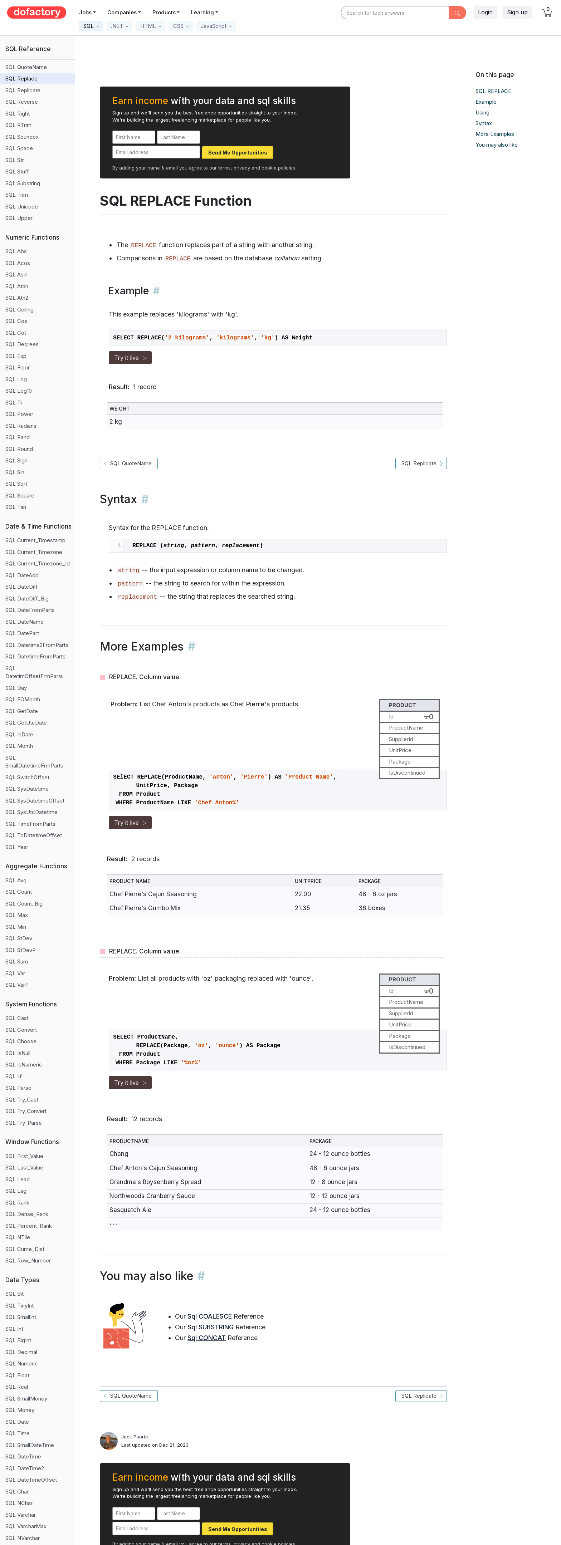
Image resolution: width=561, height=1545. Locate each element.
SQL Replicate (22, 90)
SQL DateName (24, 621)
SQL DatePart (22, 633)
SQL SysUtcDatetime (31, 812)
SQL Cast (17, 1018)
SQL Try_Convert (26, 1111)
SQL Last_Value (24, 1167)
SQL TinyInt (19, 1305)
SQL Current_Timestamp (35, 540)
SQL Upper (19, 218)
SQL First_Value (24, 1156)
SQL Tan (15, 507)
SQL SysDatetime (27, 788)
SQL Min (15, 926)
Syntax (483, 123)
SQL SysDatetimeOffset (34, 800)
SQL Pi (13, 402)
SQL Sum (16, 961)
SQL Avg (15, 880)
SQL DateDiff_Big (27, 598)
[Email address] (156, 152)
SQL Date (17, 1421)
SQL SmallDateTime (29, 1445)
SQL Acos (17, 263)
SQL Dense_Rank (26, 1214)
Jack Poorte (134, 1436)
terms (224, 168)
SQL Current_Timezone (33, 552)
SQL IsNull (17, 1053)
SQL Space (19, 148)
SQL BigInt (18, 1340)
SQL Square (19, 495)
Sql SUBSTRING (210, 1327)
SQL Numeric (21, 1363)
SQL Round (19, 449)
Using (482, 112)
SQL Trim (16, 194)
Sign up (517, 12)
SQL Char (17, 1491)
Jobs (85, 12)
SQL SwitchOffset (27, 777)
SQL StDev (18, 938)
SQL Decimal (21, 1352)
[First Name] (133, 137)
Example (486, 101)
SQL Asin (16, 274)
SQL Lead (17, 1179)
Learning (202, 12)
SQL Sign (16, 460)
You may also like (496, 144)
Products (164, 12)
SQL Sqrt (16, 483)
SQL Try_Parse (23, 1122)
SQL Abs (16, 251)
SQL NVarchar (22, 1538)
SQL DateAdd (22, 575)
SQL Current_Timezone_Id (37, 563)
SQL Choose (20, 1041)
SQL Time (17, 1433)
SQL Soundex (22, 136)
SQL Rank (17, 1202)
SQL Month (19, 745)
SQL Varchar (20, 1514)
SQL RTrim (18, 125)
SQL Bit (14, 1293)
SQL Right (17, 113)
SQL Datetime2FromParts (36, 645)
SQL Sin (14, 472)
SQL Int (14, 1328)
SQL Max (16, 915)
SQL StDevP (20, 950)
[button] (91, 26)
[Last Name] (178, 137)
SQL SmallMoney (26, 1398)
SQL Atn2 (16, 297)
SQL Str (14, 160)
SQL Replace (21, 78)
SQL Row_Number (28, 1260)
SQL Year (16, 847)
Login (485, 12)
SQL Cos (16, 321)
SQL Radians (20, 425)
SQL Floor (17, 367)
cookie (269, 168)
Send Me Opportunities (237, 152)
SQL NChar (19, 1503)
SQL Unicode (21, 206)
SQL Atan (16, 286)
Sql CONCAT (206, 1338)
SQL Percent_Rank (28, 1225)
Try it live (130, 357)
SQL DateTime (23, 1456)
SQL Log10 (18, 390)
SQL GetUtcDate (26, 722)
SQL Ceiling (19, 309)
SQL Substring (22, 183)
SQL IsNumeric (23, 1064)
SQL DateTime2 (24, 1468)
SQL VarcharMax (26, 1526)
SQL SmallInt (20, 1317)
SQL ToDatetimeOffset (33, 835)
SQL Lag (15, 1190)
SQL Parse (18, 1087)
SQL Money (19, 1410)
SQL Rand (17, 437)
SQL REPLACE (493, 91)
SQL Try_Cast (21, 1099)
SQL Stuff (17, 171)
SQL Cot (15, 332)
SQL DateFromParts (30, 610)
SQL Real (16, 1386)
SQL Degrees (22, 344)
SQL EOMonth (22, 699)
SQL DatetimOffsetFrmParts (34, 672)
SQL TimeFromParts (30, 823)
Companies (122, 12)
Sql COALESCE (209, 1316)
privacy (242, 168)
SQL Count (18, 891)
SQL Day (16, 688)
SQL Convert (21, 1029)
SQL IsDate (19, 734)
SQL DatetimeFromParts (35, 656)
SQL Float (17, 1375)
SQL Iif (13, 1076)
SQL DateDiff (21, 586)
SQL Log (16, 379)
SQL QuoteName (26, 67)
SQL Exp (15, 356)
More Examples (494, 134)
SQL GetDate (21, 711)
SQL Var (15, 973)
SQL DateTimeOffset (31, 1479)
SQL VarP (17, 984)
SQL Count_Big (24, 903)
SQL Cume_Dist (24, 1249)
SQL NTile (17, 1237)
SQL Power (19, 414)
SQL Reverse (21, 101)
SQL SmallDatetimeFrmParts (34, 761)
